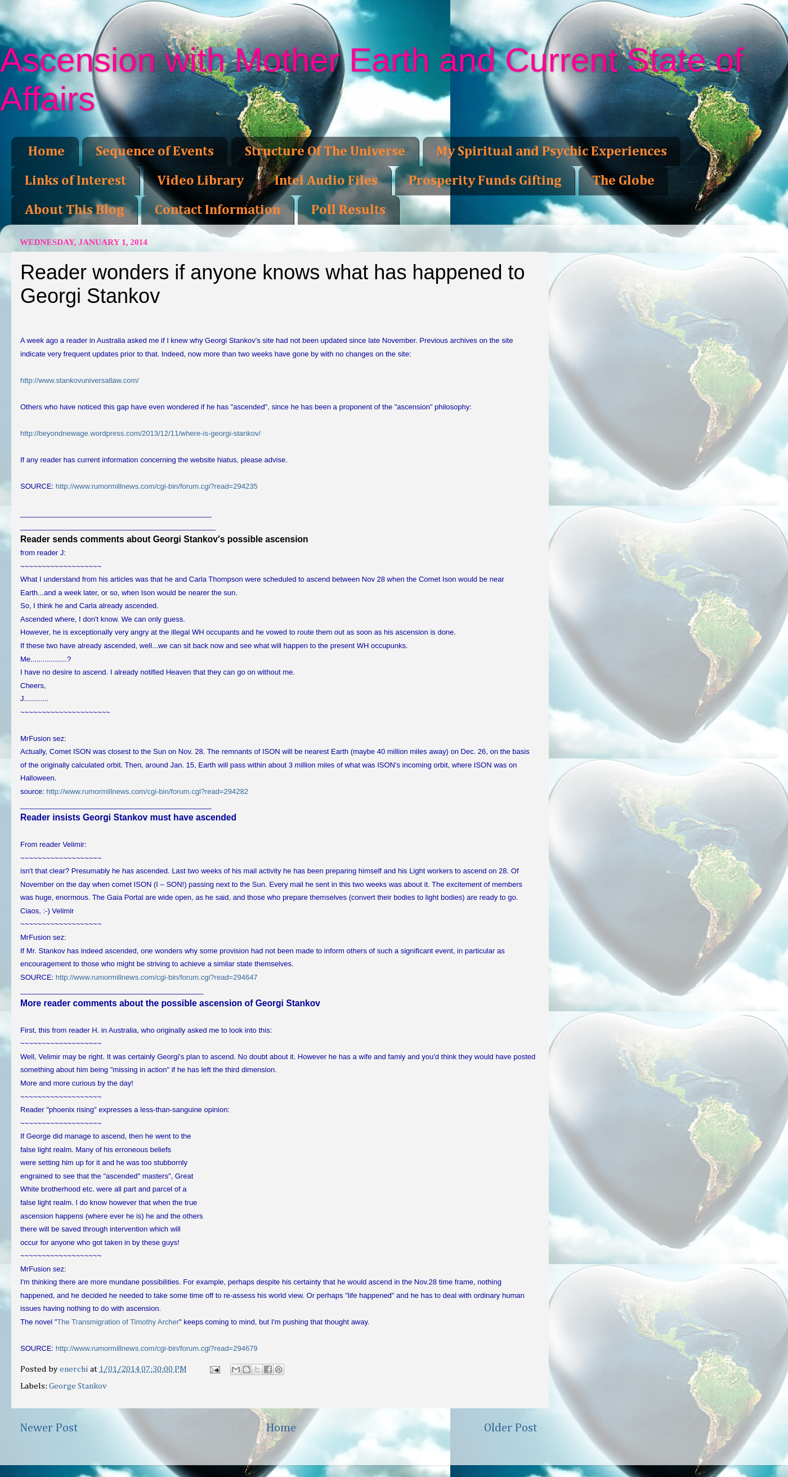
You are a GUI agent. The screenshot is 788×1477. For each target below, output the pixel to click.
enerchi (75, 1369)
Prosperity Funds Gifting (485, 181)
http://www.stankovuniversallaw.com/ (79, 380)
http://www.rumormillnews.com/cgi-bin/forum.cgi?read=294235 (157, 486)
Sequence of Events (155, 151)
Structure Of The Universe (325, 151)
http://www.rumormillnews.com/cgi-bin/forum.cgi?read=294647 (157, 977)
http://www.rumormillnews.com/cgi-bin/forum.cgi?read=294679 (157, 1348)
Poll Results (348, 210)
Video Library (200, 181)
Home (46, 151)
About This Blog (74, 210)
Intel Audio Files (326, 181)
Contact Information (217, 210)
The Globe (623, 181)
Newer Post (49, 1428)
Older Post (511, 1428)
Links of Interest (75, 181)
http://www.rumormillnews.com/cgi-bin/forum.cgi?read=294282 (147, 791)
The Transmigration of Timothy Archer (118, 1322)
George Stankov (78, 1386)
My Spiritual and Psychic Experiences (551, 151)
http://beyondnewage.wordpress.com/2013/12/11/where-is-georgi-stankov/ (140, 433)
